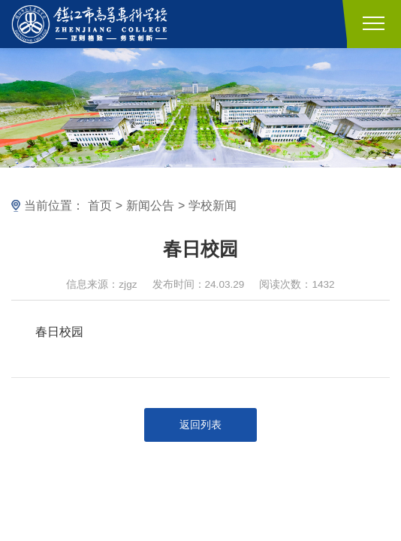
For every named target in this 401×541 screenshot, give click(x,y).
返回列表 (200, 425)
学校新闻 (212, 205)
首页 (100, 205)
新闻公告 (150, 205)
